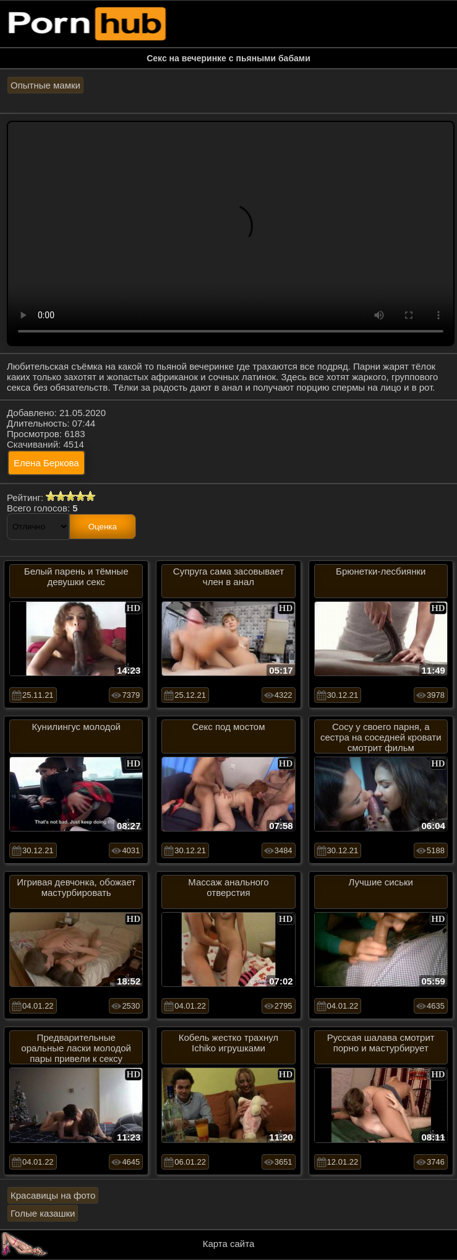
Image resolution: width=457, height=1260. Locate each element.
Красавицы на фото (53, 1195)
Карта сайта (229, 1243)
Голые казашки (43, 1213)
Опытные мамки (45, 85)
